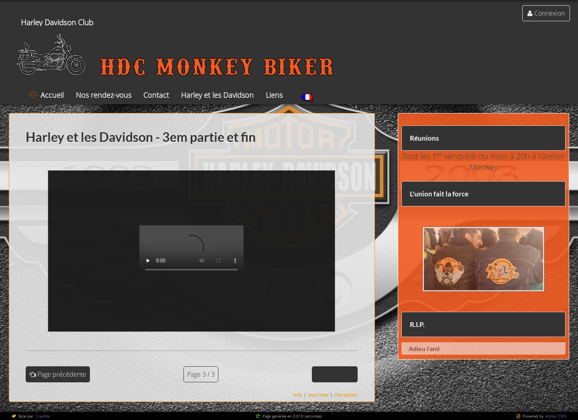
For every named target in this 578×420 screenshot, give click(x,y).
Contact (156, 95)
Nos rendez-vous (103, 95)
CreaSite (42, 416)
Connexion (549, 13)
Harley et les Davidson (217, 95)
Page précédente (61, 374)
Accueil (52, 95)
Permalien (346, 394)
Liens (274, 95)
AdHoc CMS (555, 416)
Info (297, 394)
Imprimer (318, 394)
